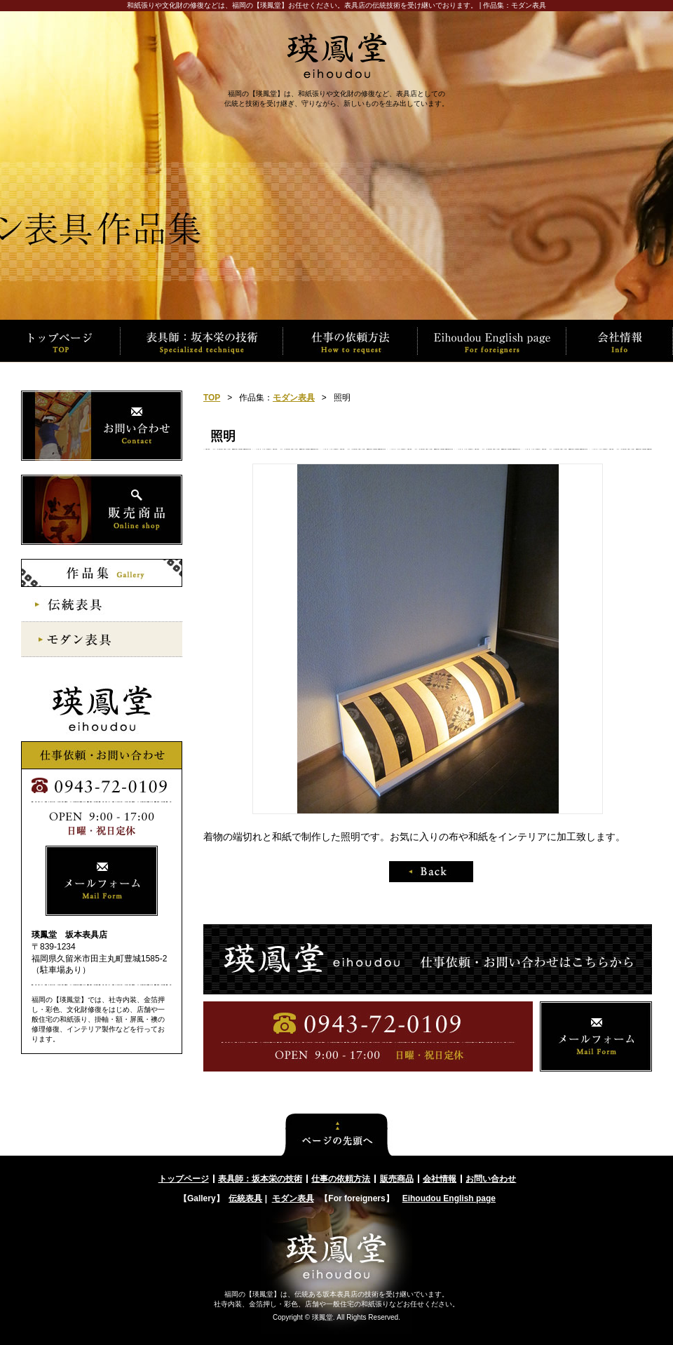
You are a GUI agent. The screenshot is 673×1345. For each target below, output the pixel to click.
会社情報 (439, 1179)
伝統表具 (245, 1198)
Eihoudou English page (449, 1198)
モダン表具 (294, 398)
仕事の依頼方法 (340, 1179)
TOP (211, 398)
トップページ (183, 1179)
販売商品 (397, 1179)
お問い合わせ (490, 1179)
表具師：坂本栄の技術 (260, 1179)
